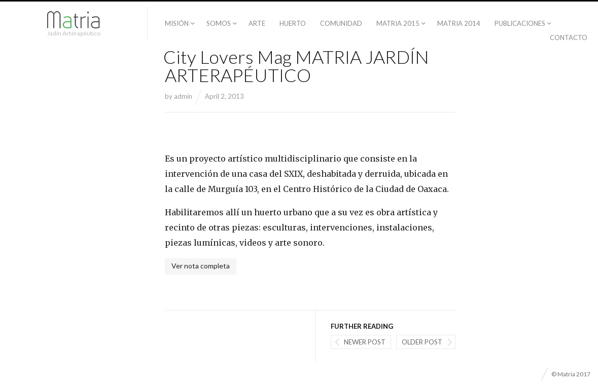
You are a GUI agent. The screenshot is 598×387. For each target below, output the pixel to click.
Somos (218, 23)
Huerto (292, 23)
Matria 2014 (458, 23)
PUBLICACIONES (520, 23)
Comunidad (341, 23)
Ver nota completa (200, 265)
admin (183, 96)
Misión (177, 23)
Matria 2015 (397, 23)
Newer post (364, 342)
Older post (422, 342)
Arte (257, 23)
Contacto (568, 37)
